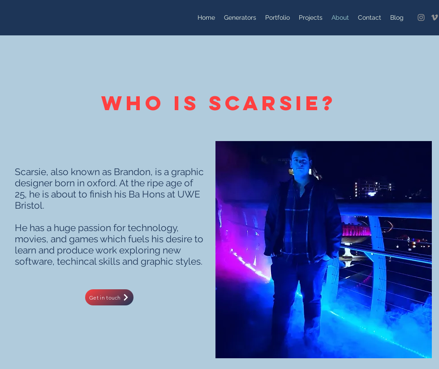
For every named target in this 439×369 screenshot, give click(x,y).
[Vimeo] (434, 17)
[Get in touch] (109, 297)
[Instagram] (421, 17)
